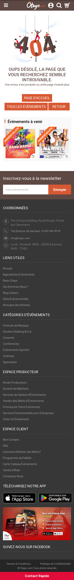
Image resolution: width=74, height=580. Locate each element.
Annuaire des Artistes (16, 305)
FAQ (5, 445)
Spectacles (10, 362)
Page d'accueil (37, 98)
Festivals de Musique (16, 325)
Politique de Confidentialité (55, 564)
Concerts (8, 337)
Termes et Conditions (19, 564)
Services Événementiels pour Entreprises (28, 413)
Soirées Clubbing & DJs (17, 331)
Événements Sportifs (16, 350)
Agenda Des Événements (19, 274)
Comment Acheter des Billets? (22, 451)
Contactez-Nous (13, 476)
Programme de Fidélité (17, 458)
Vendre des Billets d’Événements (23, 400)
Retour (59, 107)
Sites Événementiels (15, 299)
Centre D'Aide (11, 470)
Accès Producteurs (15, 382)
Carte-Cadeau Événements (20, 464)
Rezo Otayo (10, 280)
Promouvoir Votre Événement (21, 407)
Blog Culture (10, 292)
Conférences (11, 343)
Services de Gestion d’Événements (24, 394)
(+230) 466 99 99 (50, 230)
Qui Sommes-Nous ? (15, 286)
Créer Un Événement (16, 419)
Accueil (7, 268)
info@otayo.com (20, 238)
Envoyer (59, 190)
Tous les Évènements (26, 107)
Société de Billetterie (16, 388)
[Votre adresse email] (25, 189)
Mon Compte (11, 439)
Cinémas (8, 356)
